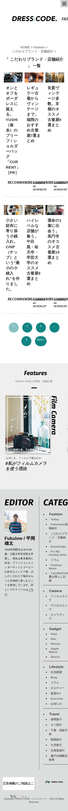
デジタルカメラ (58, 607)
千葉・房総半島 (58, 732)
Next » (41, 339)
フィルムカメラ (58, 598)
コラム (55, 559)
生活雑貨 (56, 672)
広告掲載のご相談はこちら (18, 786)
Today (55, 519)
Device (55, 656)
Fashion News (55, 567)
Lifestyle (56, 667)
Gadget (55, 629)
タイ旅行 (56, 724)
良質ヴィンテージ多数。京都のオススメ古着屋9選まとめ (54, 109)
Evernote (57, 698)
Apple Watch (54, 650)
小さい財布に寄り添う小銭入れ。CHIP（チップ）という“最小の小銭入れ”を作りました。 (13, 254)
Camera (55, 591)
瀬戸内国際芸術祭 (58, 757)
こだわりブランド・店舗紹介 (58, 537)
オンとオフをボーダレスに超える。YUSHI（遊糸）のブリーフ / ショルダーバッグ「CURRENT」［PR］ (13, 130)
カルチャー (58, 687)
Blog (54, 677)
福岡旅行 (56, 719)
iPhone (55, 643)
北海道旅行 (58, 750)
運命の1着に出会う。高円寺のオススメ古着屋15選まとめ (54, 241)
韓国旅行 (56, 739)
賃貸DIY (56, 693)
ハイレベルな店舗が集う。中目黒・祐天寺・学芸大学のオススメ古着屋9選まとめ (33, 252)
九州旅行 (56, 744)
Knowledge (58, 546)
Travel (54, 714)
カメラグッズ (57, 616)
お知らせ (56, 703)
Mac (53, 638)
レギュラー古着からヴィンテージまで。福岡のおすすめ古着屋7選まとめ (34, 114)
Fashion (56, 514)
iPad (54, 633)
